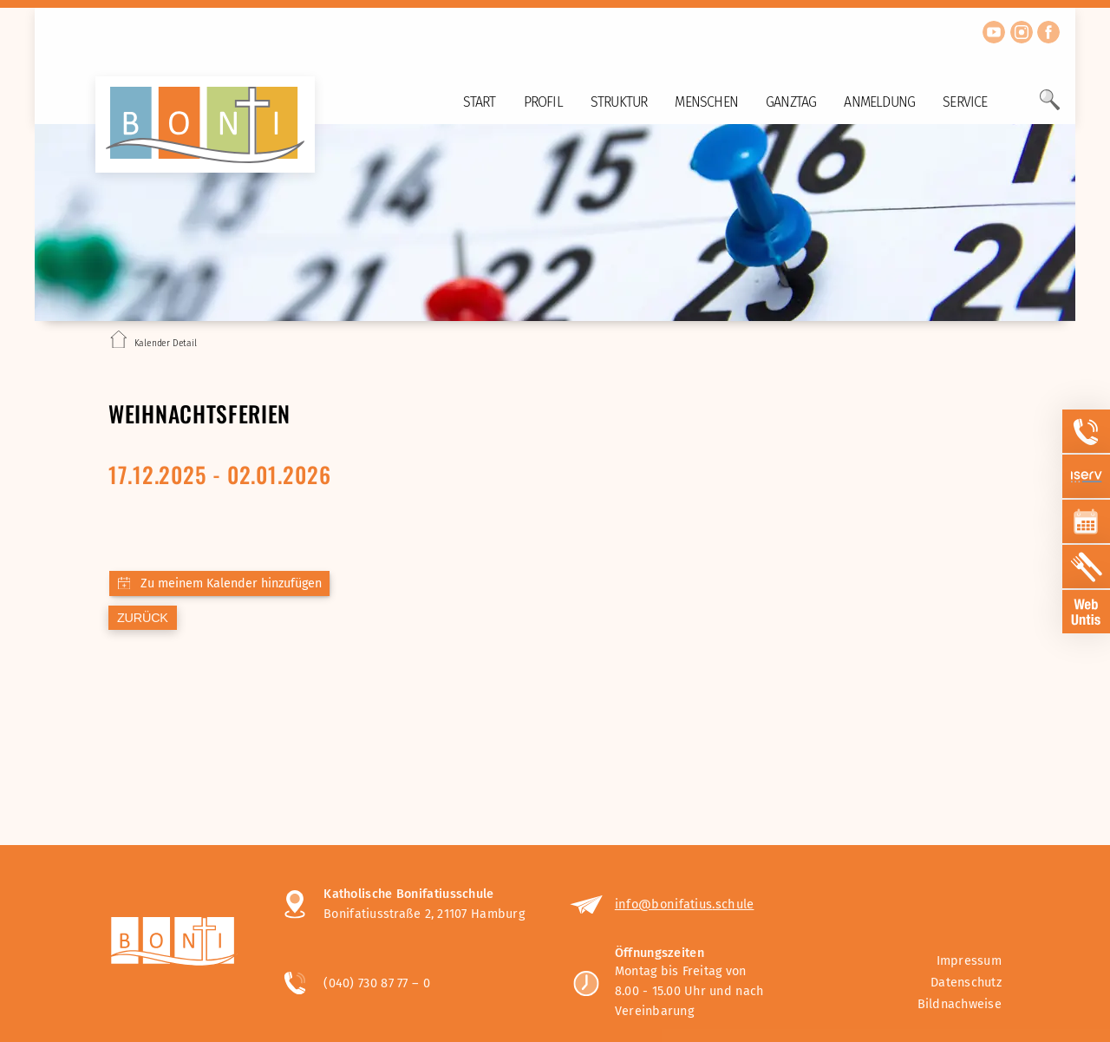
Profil (543, 102)
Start (479, 102)
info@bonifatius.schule (684, 904)
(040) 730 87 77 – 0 (376, 983)
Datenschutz (966, 982)
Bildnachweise (959, 1004)
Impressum (969, 961)
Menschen (706, 102)
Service (965, 102)
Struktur (619, 102)
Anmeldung (879, 102)
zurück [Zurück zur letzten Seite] (142, 618)
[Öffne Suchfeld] (1050, 106)
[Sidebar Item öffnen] (1086, 431)
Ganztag (791, 102)
